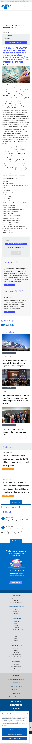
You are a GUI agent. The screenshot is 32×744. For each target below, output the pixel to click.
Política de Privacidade (16, 654)
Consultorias (16, 611)
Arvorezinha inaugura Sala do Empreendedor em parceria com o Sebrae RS (14, 432)
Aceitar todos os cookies (15, 729)
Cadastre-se (16, 693)
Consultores (26, 1)
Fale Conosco (16, 652)
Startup (16, 625)
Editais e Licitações (10, 1)
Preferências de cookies (15, 738)
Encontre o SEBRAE (19, 1)
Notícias (16, 675)
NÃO (18, 253)
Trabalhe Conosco (16, 690)
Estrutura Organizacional (16, 666)
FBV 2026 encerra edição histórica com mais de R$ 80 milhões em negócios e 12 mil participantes (14, 363)
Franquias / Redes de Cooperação (16, 629)
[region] (14, 727)
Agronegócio (16, 621)
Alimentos (16, 623)
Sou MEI (16, 600)
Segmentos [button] (16, 618)
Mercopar (16, 640)
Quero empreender (16, 598)
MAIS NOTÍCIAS (16, 502)
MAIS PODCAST (16, 541)
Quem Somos (16, 664)
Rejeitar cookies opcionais (14, 734)
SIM (13, 253)
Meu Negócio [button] (16, 595)
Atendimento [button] (16, 645)
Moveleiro (16, 634)
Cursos (16, 609)
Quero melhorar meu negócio (16, 602)
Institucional (3, 1)
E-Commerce (16, 627)
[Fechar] (27, 714)
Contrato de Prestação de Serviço (16, 656)
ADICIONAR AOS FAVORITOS (16, 42)
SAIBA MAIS (8, 284)
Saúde (16, 636)
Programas (16, 613)
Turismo (16, 638)
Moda (16, 632)
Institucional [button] (16, 661)
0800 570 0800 (16, 708)
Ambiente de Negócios (16, 679)
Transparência (16, 670)
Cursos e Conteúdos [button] (16, 606)
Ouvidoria (16, 650)
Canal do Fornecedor (16, 697)
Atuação (16, 668)
